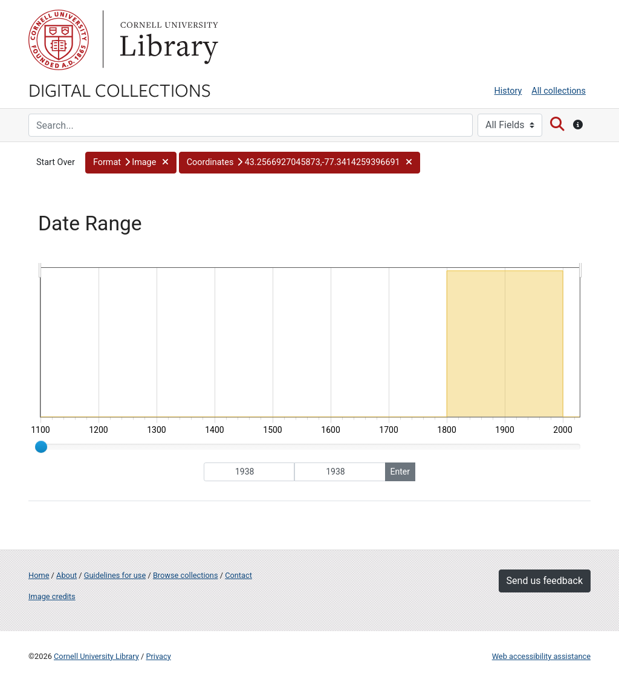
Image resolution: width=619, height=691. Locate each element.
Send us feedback (545, 580)
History (508, 91)
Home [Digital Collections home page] (38, 575)
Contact (238, 575)
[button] (131, 163)
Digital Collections (119, 89)
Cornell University (58, 40)
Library (167, 40)
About (66, 575)
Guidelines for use (115, 575)
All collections (558, 91)
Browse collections (185, 575)
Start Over (55, 162)
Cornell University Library (96, 656)
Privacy (158, 656)
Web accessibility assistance (541, 656)
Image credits (52, 596)
